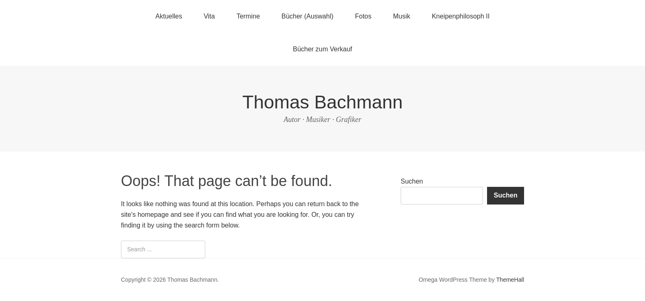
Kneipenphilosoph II (461, 16)
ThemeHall (510, 279)
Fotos (363, 16)
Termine (248, 16)
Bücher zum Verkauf (322, 49)
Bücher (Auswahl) (307, 16)
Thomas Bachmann (322, 102)
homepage (153, 214)
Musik (401, 16)
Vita (209, 16)
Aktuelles (168, 16)
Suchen (412, 181)
